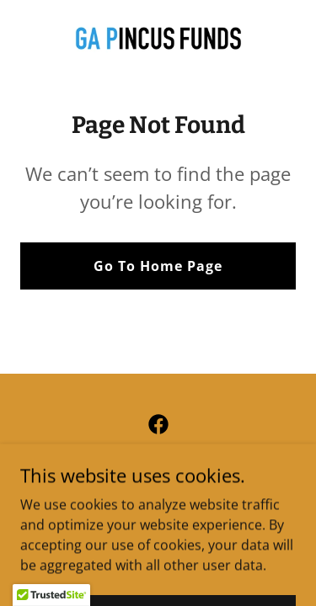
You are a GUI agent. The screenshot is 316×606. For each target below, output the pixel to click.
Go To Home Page (158, 266)
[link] (158, 38)
